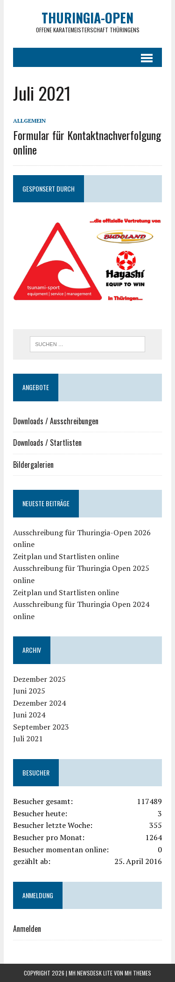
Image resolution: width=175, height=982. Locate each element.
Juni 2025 (29, 691)
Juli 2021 (28, 738)
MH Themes (138, 973)
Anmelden (27, 928)
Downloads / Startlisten (47, 442)
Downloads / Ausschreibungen (55, 421)
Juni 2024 (29, 714)
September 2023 (41, 727)
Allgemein (29, 120)
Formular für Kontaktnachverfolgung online (87, 142)
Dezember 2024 (39, 703)
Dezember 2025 (39, 679)
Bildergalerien (33, 464)
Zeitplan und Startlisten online (66, 556)
